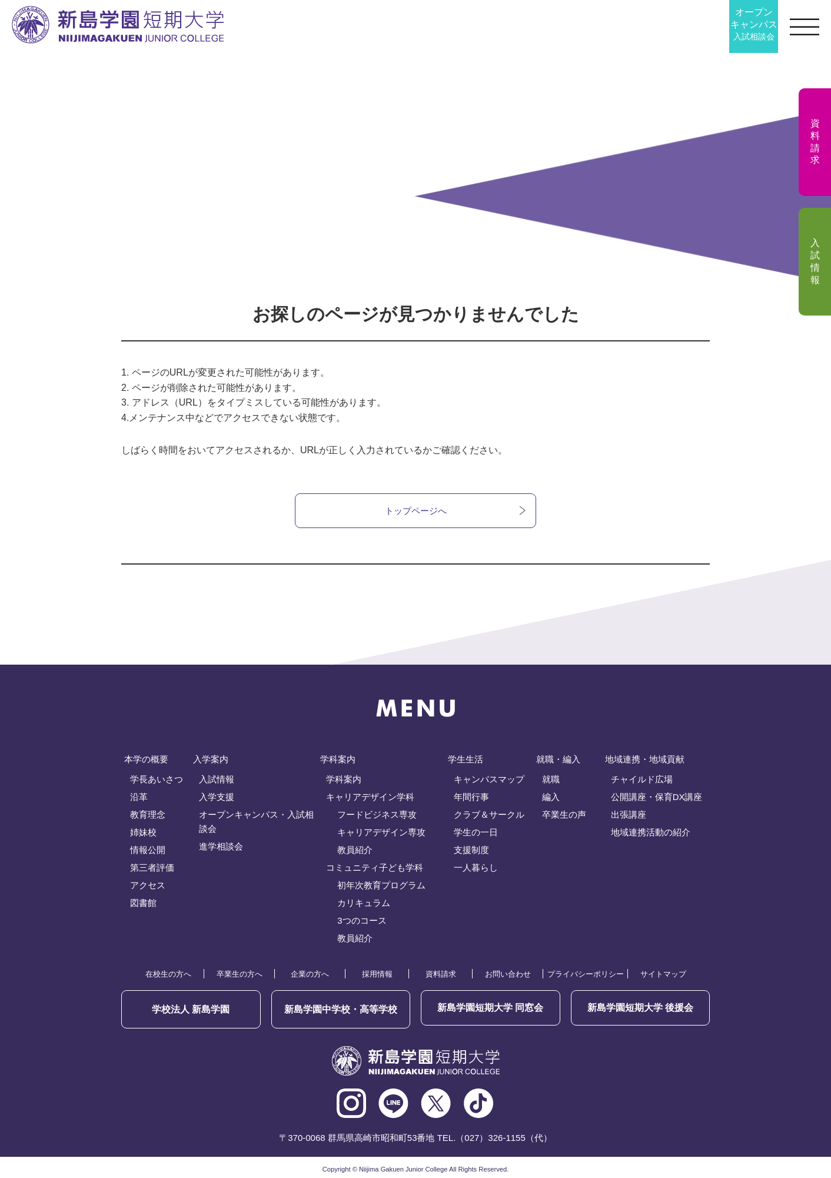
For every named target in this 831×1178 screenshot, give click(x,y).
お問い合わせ (508, 975)
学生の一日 (476, 834)
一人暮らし (476, 869)
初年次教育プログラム (381, 887)
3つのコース (361, 922)
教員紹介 (355, 852)
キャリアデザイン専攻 (381, 834)
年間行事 (471, 799)
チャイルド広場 (642, 781)
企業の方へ (310, 975)
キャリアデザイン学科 (370, 799)
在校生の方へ (168, 975)
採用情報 (377, 975)
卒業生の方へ (239, 975)
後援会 (640, 1008)
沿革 (139, 799)
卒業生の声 (564, 816)
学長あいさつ (156, 781)
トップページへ (415, 511)
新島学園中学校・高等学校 (341, 1008)
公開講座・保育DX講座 (657, 799)
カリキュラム (363, 905)
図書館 (143, 905)
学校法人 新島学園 (190, 1008)
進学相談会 (221, 848)
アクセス (147, 887)
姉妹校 (143, 834)
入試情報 (216, 781)
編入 (551, 799)
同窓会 (490, 1008)
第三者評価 (152, 869)
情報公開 (147, 852)
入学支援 (216, 799)
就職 (551, 781)
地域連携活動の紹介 (650, 834)
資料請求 (441, 975)
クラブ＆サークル (489, 816)
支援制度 (471, 852)
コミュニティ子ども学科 (374, 869)
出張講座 (628, 816)
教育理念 (147, 816)
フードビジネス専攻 (377, 816)
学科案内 (343, 781)
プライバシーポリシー (585, 975)
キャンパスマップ (489, 781)
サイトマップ (663, 975)
